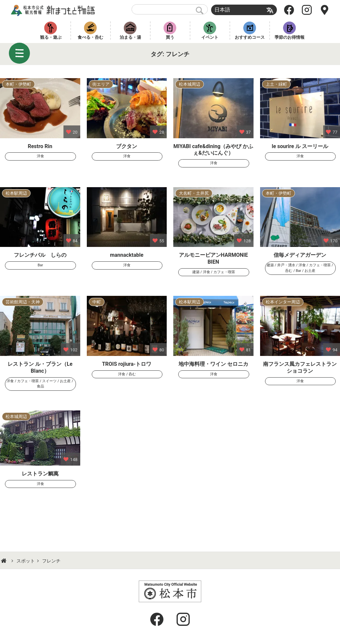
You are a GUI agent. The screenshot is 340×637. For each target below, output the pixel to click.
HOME (4, 560)
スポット (25, 560)
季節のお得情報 (289, 37)
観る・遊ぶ (50, 37)
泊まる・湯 (130, 37)
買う (170, 37)
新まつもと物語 (54, 10)
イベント (209, 37)
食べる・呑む (90, 37)
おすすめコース (250, 37)
